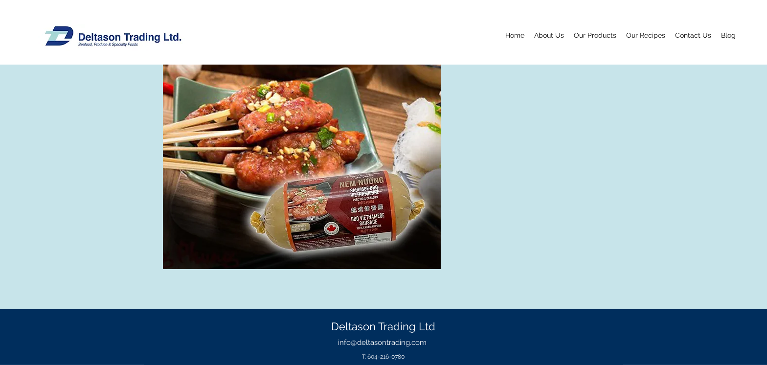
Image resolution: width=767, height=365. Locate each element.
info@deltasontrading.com (382, 342)
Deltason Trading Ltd (383, 326)
